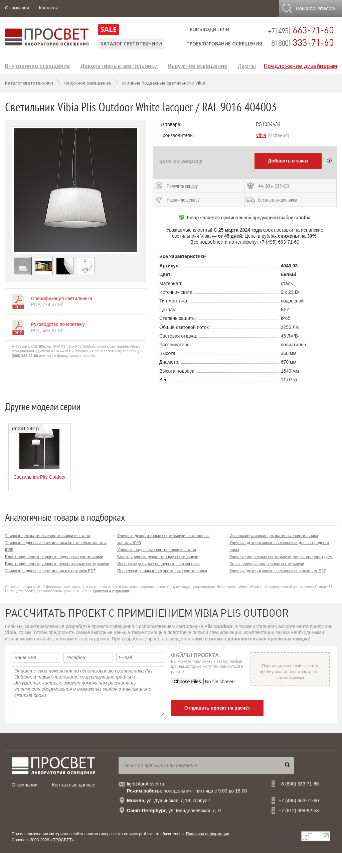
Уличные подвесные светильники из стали (156, 549)
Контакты (48, 7)
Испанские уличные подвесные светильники (158, 564)
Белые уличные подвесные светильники (266, 564)
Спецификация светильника (61, 298)
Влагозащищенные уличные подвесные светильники (54, 557)
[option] (75, 190)
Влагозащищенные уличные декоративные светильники (57, 564)
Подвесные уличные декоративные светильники (162, 571)
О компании (17, 7)
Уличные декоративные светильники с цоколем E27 (277, 571)
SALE (109, 29)
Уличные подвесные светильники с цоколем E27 (50, 571)
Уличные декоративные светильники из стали (47, 535)
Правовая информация (111, 591)
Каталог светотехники (131, 43)
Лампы (246, 65)
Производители (207, 29)
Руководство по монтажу (58, 324)
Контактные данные (73, 784)
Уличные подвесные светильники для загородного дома (281, 557)
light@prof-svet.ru (145, 783)
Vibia (261, 135)
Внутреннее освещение (37, 65)
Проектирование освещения (224, 43)
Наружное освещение (197, 65)
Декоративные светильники (119, 65)
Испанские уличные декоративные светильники (273, 535)
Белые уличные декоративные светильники (157, 557)
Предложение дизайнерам (300, 65)
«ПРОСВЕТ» (62, 840)
